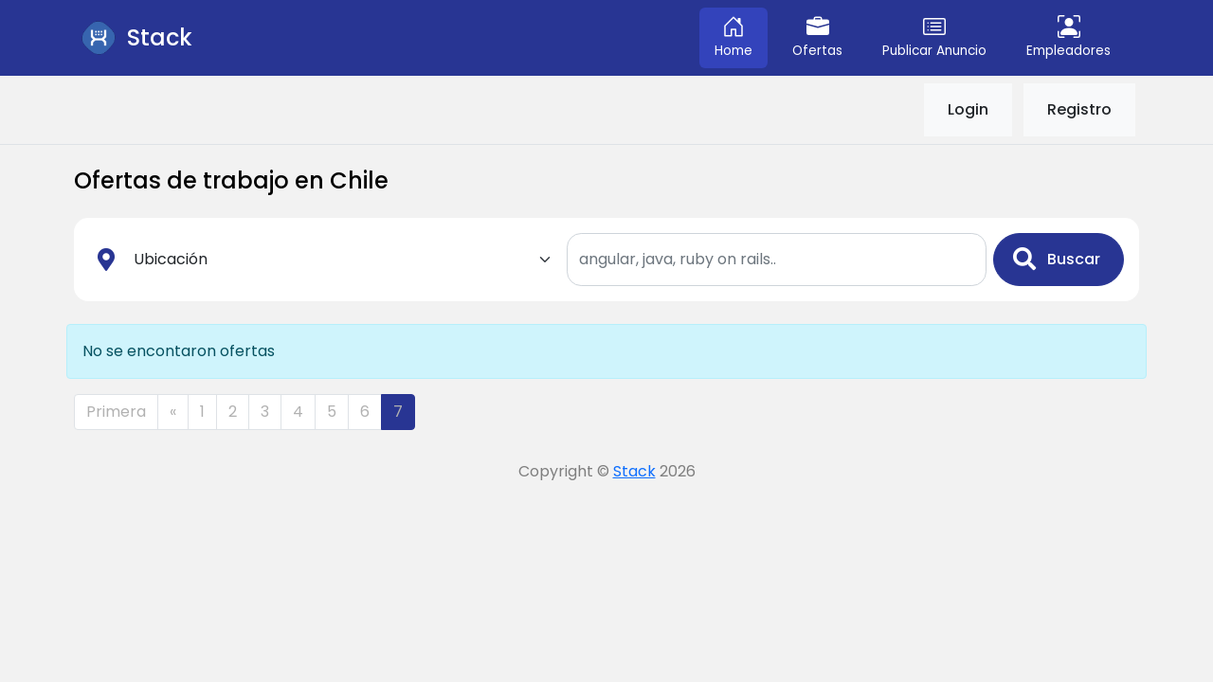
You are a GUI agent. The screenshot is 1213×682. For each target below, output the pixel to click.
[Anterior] (173, 412)
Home (733, 37)
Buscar (1056, 258)
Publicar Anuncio (934, 37)
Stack (634, 471)
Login (968, 109)
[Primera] (116, 412)
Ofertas (817, 37)
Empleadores (1068, 37)
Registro (1079, 109)
